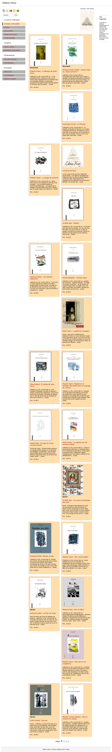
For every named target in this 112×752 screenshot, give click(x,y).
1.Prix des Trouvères (10, 59)
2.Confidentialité (9, 75)
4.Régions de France (10, 34)
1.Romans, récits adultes (12, 24)
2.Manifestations (9, 63)
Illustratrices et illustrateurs (12, 50)
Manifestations (103, 25)
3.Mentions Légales (10, 79)
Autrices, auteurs (9, 47)
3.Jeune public (8, 31)
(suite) (51, 84)
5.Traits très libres (9, 38)
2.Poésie (6, 27)
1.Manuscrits (8, 71)
